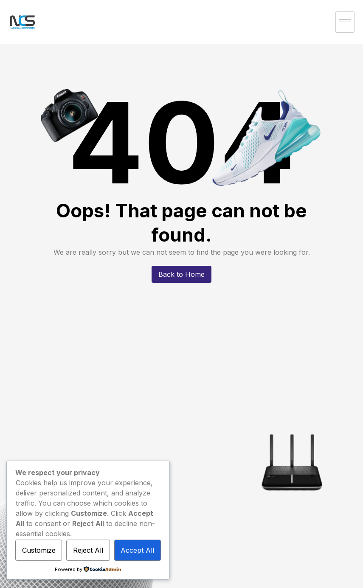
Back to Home (181, 274)
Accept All (137, 550)
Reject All (88, 550)
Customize (39, 550)
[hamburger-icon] (345, 22)
